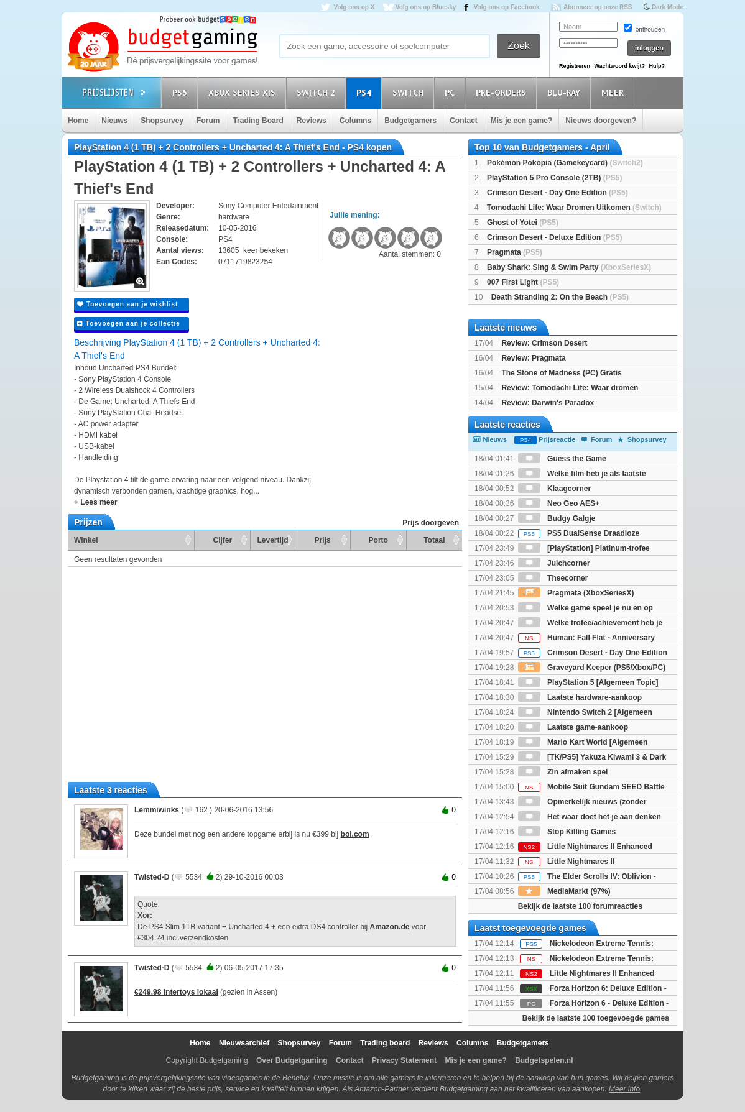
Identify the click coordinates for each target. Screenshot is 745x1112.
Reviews (311, 120)
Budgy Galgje (557, 518)
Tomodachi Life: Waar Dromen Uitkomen (574, 207)
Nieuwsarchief (244, 1043)
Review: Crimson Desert (544, 343)
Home (78, 120)
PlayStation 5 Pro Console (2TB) (554, 177)
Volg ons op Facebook (507, 7)
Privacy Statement (404, 1060)
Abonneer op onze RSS (597, 7)
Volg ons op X (353, 7)
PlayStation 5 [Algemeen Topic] (588, 682)
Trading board (385, 1043)
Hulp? (657, 66)
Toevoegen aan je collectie (128, 323)
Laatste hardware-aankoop (580, 697)
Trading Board (258, 120)
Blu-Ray (565, 92)
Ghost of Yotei (522, 222)
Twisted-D (151, 877)
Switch (409, 92)
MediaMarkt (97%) (564, 891)
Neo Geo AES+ (558, 503)
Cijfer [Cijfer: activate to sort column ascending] (223, 540)
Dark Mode (667, 7)
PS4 (365, 92)
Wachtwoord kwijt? (619, 66)
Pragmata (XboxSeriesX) (576, 593)
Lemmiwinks (156, 810)
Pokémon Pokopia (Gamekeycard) (565, 163)
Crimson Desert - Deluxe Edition (554, 237)
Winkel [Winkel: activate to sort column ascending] (86, 540)
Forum (208, 120)
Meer (614, 92)
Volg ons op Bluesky (426, 7)
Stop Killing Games (567, 831)
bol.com (355, 834)
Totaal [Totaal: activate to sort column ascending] (434, 540)
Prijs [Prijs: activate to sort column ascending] (323, 540)
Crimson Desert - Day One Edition (557, 192)
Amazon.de (390, 926)
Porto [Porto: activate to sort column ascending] (378, 540)
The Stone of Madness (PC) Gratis (561, 373)
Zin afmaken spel (563, 772)
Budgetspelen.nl (544, 1060)
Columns (355, 120)
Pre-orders (503, 92)
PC (451, 92)
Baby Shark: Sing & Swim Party (569, 267)
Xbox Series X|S (243, 92)
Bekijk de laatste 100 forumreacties (580, 906)
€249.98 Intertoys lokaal (176, 992)
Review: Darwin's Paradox (547, 402)
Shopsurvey (162, 120)
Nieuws (114, 120)
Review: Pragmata (533, 358)
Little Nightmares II (566, 861)
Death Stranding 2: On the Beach (560, 297)
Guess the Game (562, 458)
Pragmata (514, 252)
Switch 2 (318, 92)
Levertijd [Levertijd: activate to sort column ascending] (272, 540)
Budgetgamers (410, 120)
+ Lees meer (96, 502)
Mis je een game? (521, 120)
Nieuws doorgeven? (600, 120)
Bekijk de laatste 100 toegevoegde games (595, 1018)
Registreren (574, 66)
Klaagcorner (554, 488)
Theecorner (553, 578)
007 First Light (523, 282)
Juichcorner (554, 563)
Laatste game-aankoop (573, 727)
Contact (464, 120)
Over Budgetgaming (292, 1060)
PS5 (181, 92)
